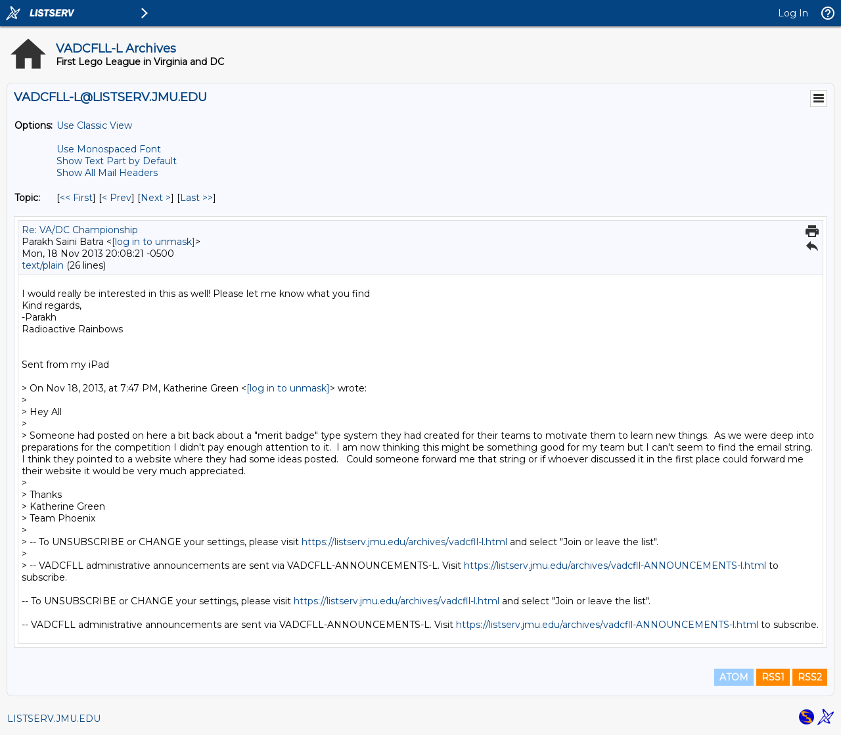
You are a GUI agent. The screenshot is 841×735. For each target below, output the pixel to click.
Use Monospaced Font (109, 149)
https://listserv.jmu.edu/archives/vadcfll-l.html (404, 542)
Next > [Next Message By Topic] (156, 198)
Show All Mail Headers (107, 173)
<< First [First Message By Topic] (76, 198)
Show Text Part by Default (117, 161)
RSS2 (810, 677)
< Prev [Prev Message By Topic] (116, 198)
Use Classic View (94, 125)
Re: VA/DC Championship (80, 230)
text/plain (43, 265)
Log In (793, 13)
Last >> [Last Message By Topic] (196, 198)
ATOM (733, 677)
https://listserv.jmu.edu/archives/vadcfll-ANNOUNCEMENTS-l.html (615, 565)
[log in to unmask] (153, 242)
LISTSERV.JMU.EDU (54, 718)
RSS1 (772, 677)
